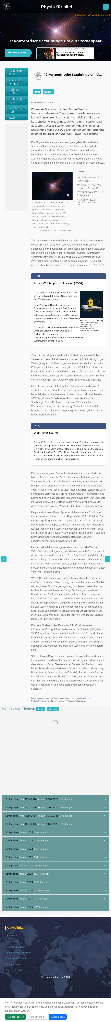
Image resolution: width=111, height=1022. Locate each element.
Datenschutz (12, 941)
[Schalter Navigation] (106, 7)
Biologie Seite (13, 964)
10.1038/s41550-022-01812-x (89, 203)
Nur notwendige (37, 1017)
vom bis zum (39, 799)
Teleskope (48, 92)
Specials (17, 117)
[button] (98, 53)
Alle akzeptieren (15, 1017)
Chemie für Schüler (16, 970)
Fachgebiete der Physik (17, 110)
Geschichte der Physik (17, 100)
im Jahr (26, 832)
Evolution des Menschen (18, 952)
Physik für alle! (56, 6)
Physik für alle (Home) (15, 72)
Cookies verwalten (15, 947)
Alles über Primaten (16, 958)
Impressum (11, 935)
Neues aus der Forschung (17, 82)
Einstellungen (57, 1017)
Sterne (37, 92)
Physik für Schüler (17, 91)
